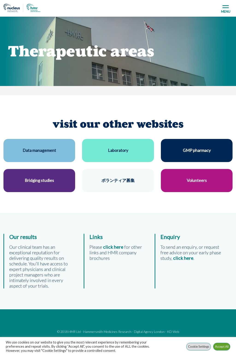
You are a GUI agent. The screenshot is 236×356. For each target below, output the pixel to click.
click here (183, 258)
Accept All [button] (222, 346)
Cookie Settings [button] (198, 346)
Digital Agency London (149, 332)
